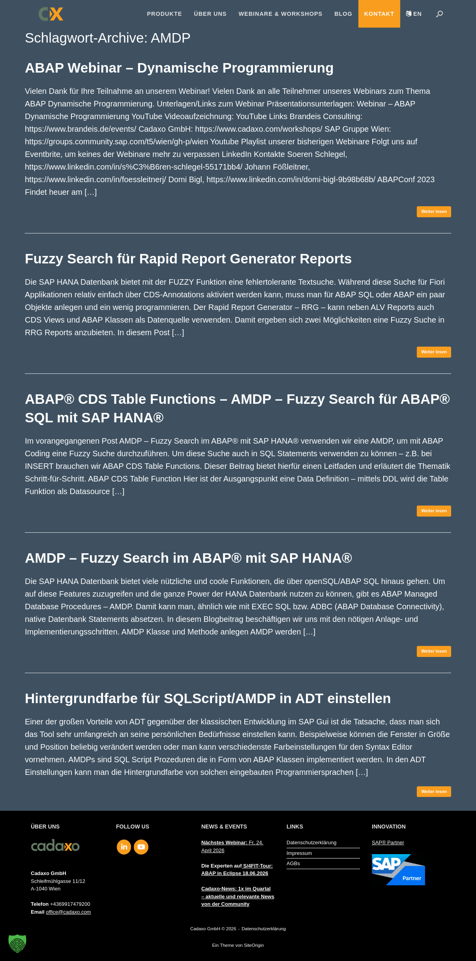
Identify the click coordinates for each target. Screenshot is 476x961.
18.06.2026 (255, 873)
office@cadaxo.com (68, 912)
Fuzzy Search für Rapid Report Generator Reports (188, 258)
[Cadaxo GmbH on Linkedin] (124, 847)
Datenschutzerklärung (311, 842)
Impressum (299, 853)
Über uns (210, 14)
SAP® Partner (388, 842)
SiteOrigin (254, 945)
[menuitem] (414, 14)
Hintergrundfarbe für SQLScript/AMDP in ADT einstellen (208, 698)
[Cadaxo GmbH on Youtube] (141, 847)
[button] (439, 14)
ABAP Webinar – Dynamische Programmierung (179, 67)
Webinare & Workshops (280, 14)
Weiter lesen (434, 211)
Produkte (164, 14)
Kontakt (379, 14)
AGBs (293, 863)
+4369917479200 (70, 904)
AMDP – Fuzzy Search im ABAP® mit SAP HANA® (188, 557)
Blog (343, 14)
